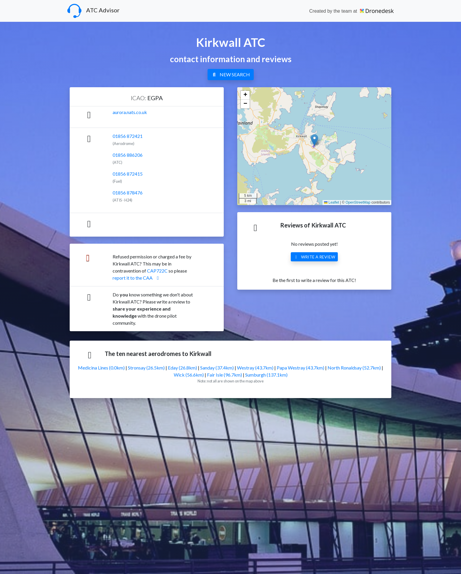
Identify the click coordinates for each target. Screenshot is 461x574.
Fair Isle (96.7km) (224, 374)
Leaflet (331, 202)
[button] (314, 140)
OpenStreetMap (357, 202)
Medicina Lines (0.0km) (101, 367)
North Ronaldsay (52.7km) (354, 367)
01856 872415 (128, 174)
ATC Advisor (93, 11)
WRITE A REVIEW (314, 256)
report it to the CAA (137, 278)
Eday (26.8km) (182, 367)
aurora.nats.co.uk (130, 112)
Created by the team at (351, 11)
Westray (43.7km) (255, 367)
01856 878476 (128, 192)
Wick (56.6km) (189, 374)
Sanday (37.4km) (217, 367)
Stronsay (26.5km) (146, 367)
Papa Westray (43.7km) (300, 367)
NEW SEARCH (230, 74)
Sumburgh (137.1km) (266, 374)
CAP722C (157, 270)
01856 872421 (128, 136)
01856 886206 (128, 155)
